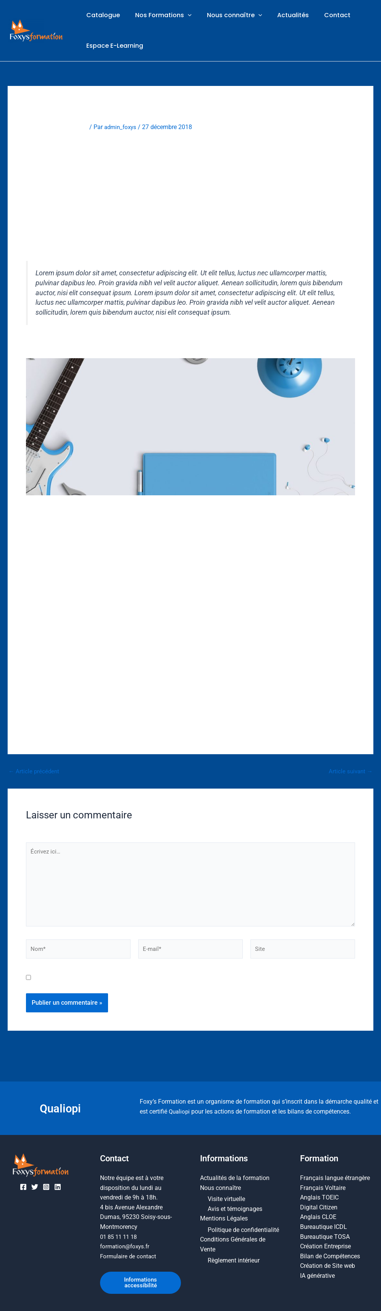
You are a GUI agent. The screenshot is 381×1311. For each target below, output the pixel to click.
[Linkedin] (57, 1185)
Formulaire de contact (129, 1254)
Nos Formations (159, 16)
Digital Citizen (318, 1205)
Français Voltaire (322, 1186)
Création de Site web (327, 1264)
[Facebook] (23, 1185)
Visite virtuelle (226, 1197)
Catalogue (101, 15)
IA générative (317, 1274)
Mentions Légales (224, 1216)
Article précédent (34, 773)
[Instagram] (46, 1185)
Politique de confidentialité (243, 1228)
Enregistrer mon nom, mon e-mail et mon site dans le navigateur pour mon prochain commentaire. (167, 984)
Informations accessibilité (140, 1281)
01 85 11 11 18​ (120, 1234)
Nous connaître (227, 16)
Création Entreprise (325, 1244)
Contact (323, 15)
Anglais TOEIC (319, 1195)
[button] (183, 16)
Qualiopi (60, 1106)
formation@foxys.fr (126, 1244)
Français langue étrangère (335, 1176)
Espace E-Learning (113, 47)
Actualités (282, 15)
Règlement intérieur (234, 1259)
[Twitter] (34, 1185)
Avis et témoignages (235, 1207)
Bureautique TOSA (325, 1234)
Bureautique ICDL (323, 1225)
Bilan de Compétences (330, 1254)
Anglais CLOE (318, 1215)
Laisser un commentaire (58, 128)
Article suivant (350, 773)
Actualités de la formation (235, 1176)
